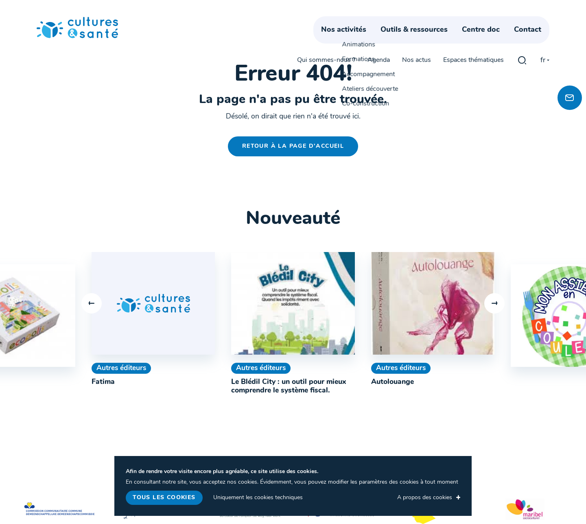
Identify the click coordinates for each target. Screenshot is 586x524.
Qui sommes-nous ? (326, 21)
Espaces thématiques (473, 21)
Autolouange (392, 382)
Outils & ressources (422, 40)
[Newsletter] (570, 98)
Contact (535, 40)
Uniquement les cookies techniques (258, 498)
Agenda (378, 21)
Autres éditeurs (121, 368)
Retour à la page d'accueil (293, 146)
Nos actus (416, 21)
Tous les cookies (164, 498)
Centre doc (489, 40)
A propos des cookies (424, 498)
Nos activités (351, 40)
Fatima (103, 382)
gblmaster (522, 21)
